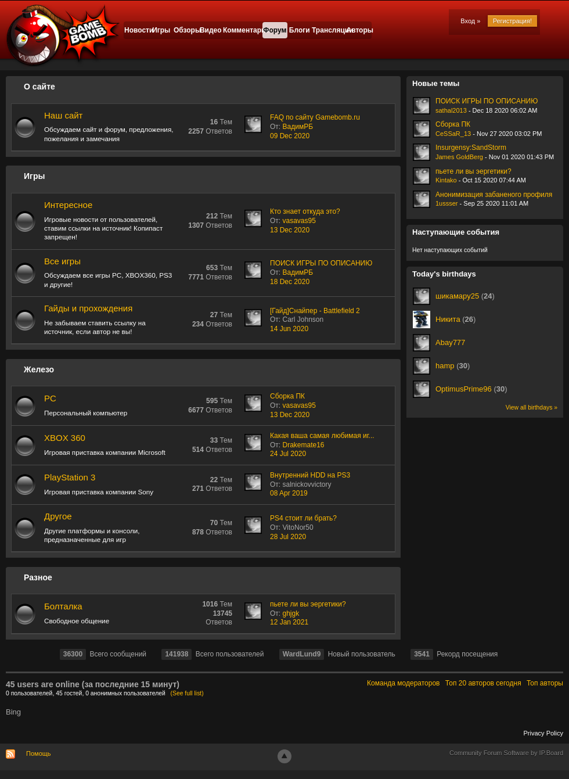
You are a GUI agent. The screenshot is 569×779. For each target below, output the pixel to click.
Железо (39, 369)
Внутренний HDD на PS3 (310, 475)
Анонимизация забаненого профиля (493, 195)
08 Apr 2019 (289, 493)
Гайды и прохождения (88, 308)
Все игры (62, 261)
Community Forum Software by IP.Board (506, 752)
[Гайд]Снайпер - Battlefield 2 (315, 311)
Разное (38, 577)
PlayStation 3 (69, 477)
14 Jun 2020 (289, 329)
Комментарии (242, 30)
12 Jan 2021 (289, 622)
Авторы (359, 30)
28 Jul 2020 (288, 537)
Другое (58, 516)
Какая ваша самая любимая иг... (322, 436)
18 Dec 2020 (289, 282)
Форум (274, 30)
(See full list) (187, 693)
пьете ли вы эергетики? (308, 604)
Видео (211, 30)
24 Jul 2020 (288, 454)
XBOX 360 (64, 438)
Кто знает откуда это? (305, 211)
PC (50, 398)
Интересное (68, 205)
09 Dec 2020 (289, 136)
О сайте (39, 86)
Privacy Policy (543, 733)
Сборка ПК (287, 396)
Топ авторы (545, 683)
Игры (161, 30)
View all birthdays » (531, 407)
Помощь (38, 753)
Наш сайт (63, 115)
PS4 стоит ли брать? (303, 518)
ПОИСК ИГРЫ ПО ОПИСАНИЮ (321, 263)
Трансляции (329, 30)
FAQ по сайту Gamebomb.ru (315, 117)
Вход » (470, 20)
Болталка (63, 606)
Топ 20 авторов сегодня (483, 683)
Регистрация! (512, 20)
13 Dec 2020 (289, 230)
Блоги (299, 30)
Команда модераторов (403, 683)
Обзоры (186, 30)
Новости (136, 30)
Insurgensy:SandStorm (470, 147)
